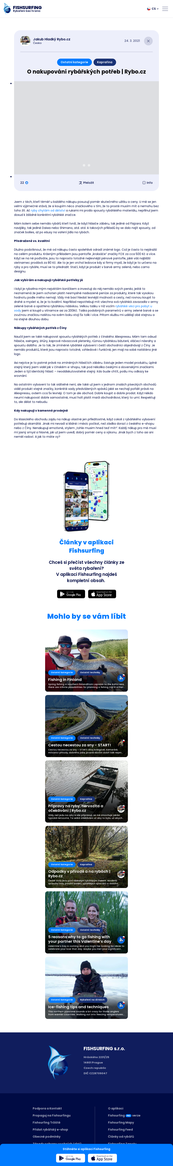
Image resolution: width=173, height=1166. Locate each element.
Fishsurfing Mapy (121, 1122)
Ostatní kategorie (74, 62)
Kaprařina (104, 62)
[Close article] (148, 41)
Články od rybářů (121, 1136)
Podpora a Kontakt (47, 1108)
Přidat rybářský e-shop (50, 1129)
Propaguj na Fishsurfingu (52, 1115)
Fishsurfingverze (124, 1115)
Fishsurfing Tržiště (46, 1122)
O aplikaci (115, 1108)
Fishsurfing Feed (120, 1129)
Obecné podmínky (46, 1136)
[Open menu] (165, 8)
